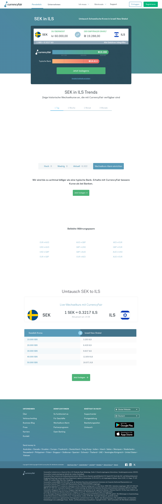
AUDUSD (117, 252)
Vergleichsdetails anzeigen (81, 78)
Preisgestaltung (90, 418)
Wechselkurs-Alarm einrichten (108, 166)
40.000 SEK (32, 356)
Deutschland (74, 449)
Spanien (75, 452)
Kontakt (26, 436)
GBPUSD (81, 247)
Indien (95, 449)
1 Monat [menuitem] (87, 108)
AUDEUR (117, 256)
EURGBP (44, 256)
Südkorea (66, 452)
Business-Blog (29, 423)
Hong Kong (86, 449)
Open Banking (59, 431)
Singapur (56, 452)
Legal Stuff (91, 465)
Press (25, 427)
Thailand (93, 452)
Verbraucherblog (30, 418)
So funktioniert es (61, 414)
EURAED (81, 256)
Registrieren (151, 4)
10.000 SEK (32, 339)
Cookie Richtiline (83, 465)
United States (130, 452)
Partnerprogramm (61, 427)
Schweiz (84, 452)
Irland (102, 449)
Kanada (36, 449)
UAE (101, 452)
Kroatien (45, 449)
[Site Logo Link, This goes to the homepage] (17, 4)
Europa (54, 449)
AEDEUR (117, 242)
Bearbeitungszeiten (92, 423)
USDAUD (44, 247)
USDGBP (44, 252)
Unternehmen (54, 4)
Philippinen (39, 452)
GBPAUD (81, 252)
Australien (27, 449)
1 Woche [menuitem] (71, 108)
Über (25, 414)
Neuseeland (28, 452)
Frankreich (62, 449)
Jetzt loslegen (81, 193)
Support (113, 4)
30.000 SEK (32, 351)
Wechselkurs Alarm (61, 423)
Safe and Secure (108, 465)
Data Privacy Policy (72, 465)
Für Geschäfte (59, 418)
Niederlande (129, 449)
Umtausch (88, 427)
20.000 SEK (32, 345)
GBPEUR (117, 247)
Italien (109, 449)
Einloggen (135, 4)
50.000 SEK (32, 362)
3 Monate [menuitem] (103, 108)
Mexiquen (118, 449)
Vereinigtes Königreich (114, 452)
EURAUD (44, 242)
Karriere (26, 431)
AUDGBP (81, 242)
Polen (48, 452)
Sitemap (116, 465)
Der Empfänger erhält (95, 31)
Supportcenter (90, 414)
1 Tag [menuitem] (57, 108)
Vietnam (26, 455)
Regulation (99, 465)
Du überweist (58, 31)
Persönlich (37, 4)
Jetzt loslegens (81, 70)
